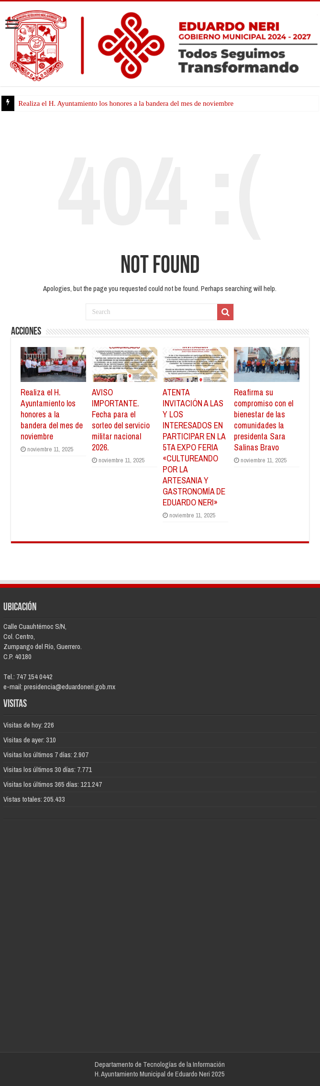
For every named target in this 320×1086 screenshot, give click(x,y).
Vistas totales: (23, 799)
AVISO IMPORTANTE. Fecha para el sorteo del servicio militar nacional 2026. (121, 420)
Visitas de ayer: (24, 740)
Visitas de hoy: (23, 725)
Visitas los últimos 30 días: (40, 769)
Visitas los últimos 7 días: (38, 755)
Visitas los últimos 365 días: (41, 784)
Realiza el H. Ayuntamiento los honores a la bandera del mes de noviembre (125, 103)
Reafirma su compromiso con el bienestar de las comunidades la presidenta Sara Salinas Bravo (263, 420)
